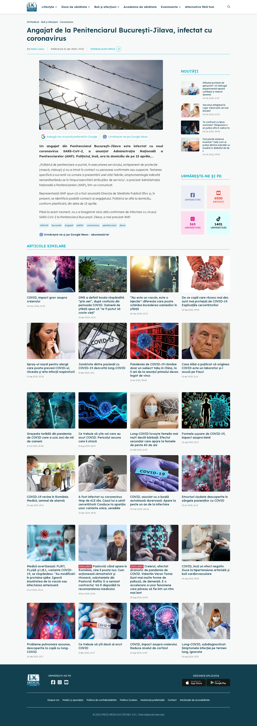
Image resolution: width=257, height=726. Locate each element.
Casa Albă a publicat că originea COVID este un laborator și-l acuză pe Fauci (205, 368)
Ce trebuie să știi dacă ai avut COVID (100, 646)
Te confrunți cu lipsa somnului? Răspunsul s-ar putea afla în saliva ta (216, 125)
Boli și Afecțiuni (49, 22)
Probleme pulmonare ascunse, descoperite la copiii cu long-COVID (49, 648)
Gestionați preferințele (152, 700)
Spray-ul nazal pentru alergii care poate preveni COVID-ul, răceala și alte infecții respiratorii (51, 368)
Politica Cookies (128, 700)
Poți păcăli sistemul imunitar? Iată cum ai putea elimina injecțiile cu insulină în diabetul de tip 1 (216, 145)
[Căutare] (228, 6)
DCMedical (33, 22)
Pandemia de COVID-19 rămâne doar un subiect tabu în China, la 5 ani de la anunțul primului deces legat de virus (154, 369)
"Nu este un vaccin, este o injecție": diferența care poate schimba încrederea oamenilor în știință (153, 303)
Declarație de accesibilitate (195, 700)
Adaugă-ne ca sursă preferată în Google (72, 136)
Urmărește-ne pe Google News (128, 136)
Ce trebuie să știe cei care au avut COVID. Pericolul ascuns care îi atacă (100, 437)
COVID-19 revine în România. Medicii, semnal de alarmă (48, 498)
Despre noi (53, 700)
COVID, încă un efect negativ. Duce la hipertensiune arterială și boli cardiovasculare (205, 570)
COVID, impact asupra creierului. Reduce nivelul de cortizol (153, 646)
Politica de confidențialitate (102, 700)
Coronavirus (66, 22)
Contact (172, 700)
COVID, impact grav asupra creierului (47, 299)
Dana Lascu (37, 48)
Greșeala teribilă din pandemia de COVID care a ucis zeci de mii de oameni (50, 437)
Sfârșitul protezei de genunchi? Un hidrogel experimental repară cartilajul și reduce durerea (215, 88)
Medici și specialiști (72, 700)
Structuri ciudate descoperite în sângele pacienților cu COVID (205, 498)
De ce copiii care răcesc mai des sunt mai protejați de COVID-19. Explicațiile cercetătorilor (205, 301)
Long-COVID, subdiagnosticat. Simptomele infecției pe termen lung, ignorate (204, 648)
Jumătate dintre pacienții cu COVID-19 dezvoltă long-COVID (102, 366)
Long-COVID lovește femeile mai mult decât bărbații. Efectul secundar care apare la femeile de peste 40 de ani (154, 439)
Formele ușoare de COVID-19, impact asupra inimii (204, 435)
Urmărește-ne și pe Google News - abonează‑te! (76, 234)
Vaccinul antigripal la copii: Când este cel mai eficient (215, 107)
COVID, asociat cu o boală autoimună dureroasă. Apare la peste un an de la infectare (153, 500)
